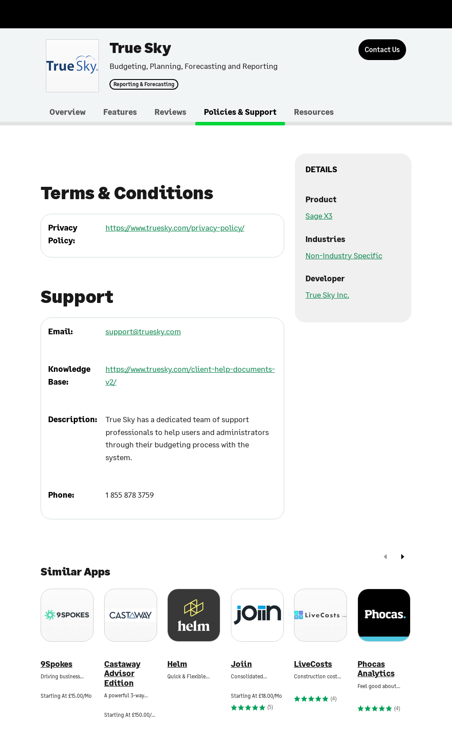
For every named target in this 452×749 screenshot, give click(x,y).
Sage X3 (318, 215)
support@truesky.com (143, 331)
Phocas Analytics (376, 668)
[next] (402, 557)
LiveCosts (313, 664)
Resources (314, 112)
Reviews (170, 112)
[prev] (385, 557)
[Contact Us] (382, 49)
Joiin (241, 664)
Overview (67, 112)
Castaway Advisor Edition (122, 673)
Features (120, 112)
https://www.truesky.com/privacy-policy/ (175, 227)
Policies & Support (240, 112)
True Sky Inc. (327, 294)
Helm (177, 664)
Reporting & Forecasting (143, 84)
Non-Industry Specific (343, 255)
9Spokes (56, 664)
